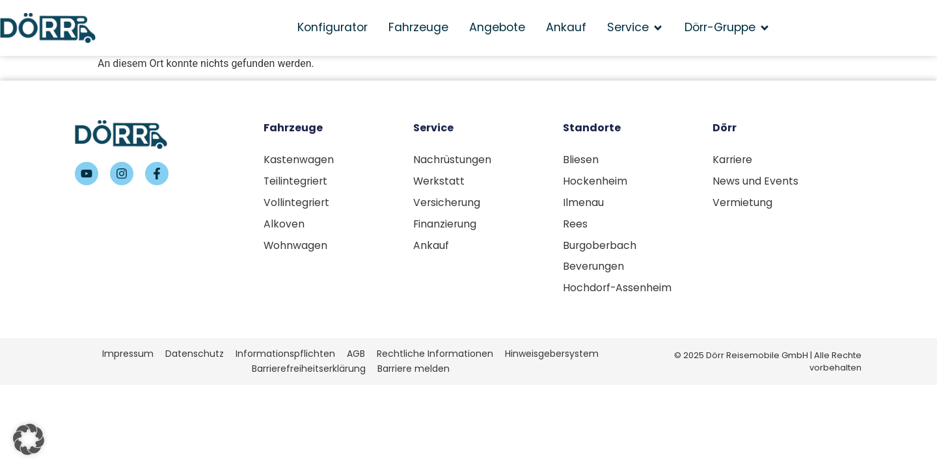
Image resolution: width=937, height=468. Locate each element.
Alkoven (284, 224)
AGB (356, 356)
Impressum (128, 356)
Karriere (733, 159)
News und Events (755, 181)
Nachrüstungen (452, 159)
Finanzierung (445, 224)
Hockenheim (595, 181)
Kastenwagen (299, 159)
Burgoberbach (600, 246)
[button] (28, 439)
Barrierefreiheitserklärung (309, 371)
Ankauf (431, 246)
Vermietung (743, 203)
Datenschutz (194, 356)
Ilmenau (583, 203)
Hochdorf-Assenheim (618, 290)
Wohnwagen (296, 246)
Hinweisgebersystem (552, 356)
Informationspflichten (285, 356)
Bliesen (581, 159)
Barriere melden (413, 371)
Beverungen (594, 268)
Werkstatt (439, 181)
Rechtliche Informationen (435, 356)
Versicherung (447, 203)
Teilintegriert (296, 181)
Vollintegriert (297, 203)
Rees (575, 224)
